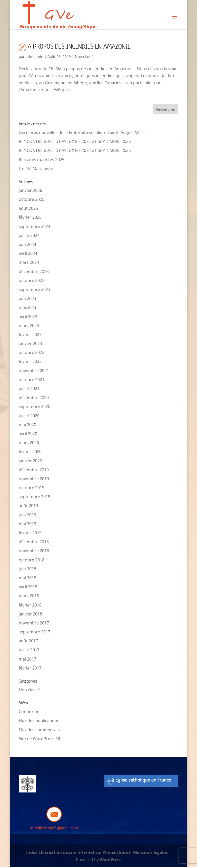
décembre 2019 (34, 470)
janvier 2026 (30, 190)
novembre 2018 (34, 550)
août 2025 (28, 208)
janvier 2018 (30, 614)
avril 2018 (28, 587)
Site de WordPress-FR (39, 738)
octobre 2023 (31, 280)
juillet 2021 (29, 388)
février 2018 (30, 605)
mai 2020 (27, 424)
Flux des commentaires (41, 730)
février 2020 (30, 451)
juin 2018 (27, 569)
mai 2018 (27, 578)
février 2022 (30, 361)
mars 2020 (29, 442)
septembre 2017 (34, 632)
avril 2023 (28, 316)
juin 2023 (27, 298)
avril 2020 (28, 433)
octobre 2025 (31, 199)
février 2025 (30, 217)
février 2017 (30, 668)
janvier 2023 (30, 343)
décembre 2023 (34, 271)
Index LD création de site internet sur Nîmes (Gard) (78, 852)
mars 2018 (29, 596)
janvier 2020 (30, 461)
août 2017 (28, 641)
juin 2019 (27, 515)
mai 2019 (27, 524)
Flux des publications (39, 720)
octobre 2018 (31, 560)
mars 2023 (29, 325)
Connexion (29, 711)
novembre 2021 (34, 370)
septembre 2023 (34, 289)
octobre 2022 (31, 352)
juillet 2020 (29, 416)
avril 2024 (28, 253)
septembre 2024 (34, 226)
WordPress (110, 859)
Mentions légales (150, 852)
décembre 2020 (34, 397)
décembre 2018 (34, 542)
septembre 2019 (34, 496)
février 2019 (30, 533)
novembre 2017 (34, 623)
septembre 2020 (34, 406)
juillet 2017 (29, 650)
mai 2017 (27, 659)
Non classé (84, 56)
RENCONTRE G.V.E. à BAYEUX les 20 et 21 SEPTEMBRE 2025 (75, 141)
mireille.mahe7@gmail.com (54, 827)
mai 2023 (27, 307)
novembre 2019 (34, 479)
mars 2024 (29, 262)
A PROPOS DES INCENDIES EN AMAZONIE (79, 47)
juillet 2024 (29, 235)
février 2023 (30, 334)
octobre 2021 (31, 379)
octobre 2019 (31, 487)
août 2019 (28, 505)
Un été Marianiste (36, 168)
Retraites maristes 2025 (41, 159)
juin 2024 (27, 244)
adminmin (34, 56)
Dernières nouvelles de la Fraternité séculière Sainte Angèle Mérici (82, 132)
